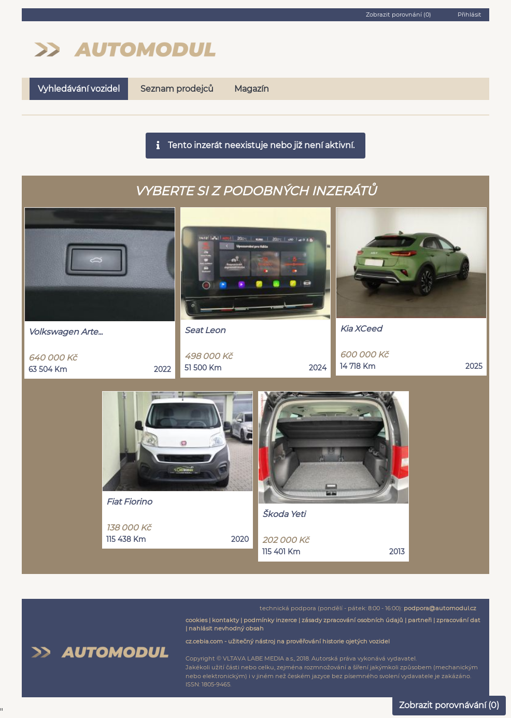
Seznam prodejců (177, 89)
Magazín (251, 89)
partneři (420, 620)
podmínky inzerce (270, 620)
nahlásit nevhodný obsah (226, 628)
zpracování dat (458, 620)
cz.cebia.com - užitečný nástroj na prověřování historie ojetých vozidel (288, 641)
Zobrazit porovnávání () (449, 705)
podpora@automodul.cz (440, 608)
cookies (196, 620)
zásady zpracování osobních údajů (352, 620)
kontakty (225, 620)
